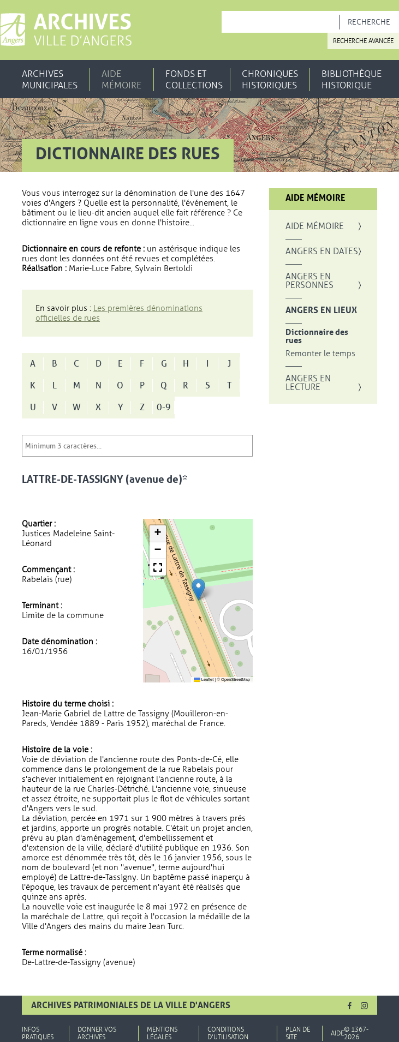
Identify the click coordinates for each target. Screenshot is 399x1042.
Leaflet (204, 679)
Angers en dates (321, 251)
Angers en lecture (308, 383)
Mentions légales (162, 1033)
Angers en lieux (321, 310)
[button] (198, 589)
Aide (337, 1033)
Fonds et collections (194, 79)
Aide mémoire (121, 79)
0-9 (164, 407)
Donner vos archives (97, 1033)
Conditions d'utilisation (227, 1033)
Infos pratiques (37, 1033)
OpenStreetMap (235, 679)
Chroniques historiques (270, 79)
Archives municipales (50, 79)
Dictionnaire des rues (316, 336)
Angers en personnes (309, 281)
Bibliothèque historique (351, 79)
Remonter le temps (320, 354)
